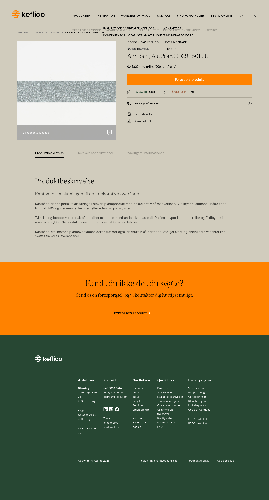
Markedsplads (166, 422)
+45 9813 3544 (112, 388)
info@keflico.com (114, 392)
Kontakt (164, 15)
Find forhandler (190, 15)
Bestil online (221, 15)
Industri (137, 396)
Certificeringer (197, 396)
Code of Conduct (199, 409)
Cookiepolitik (225, 460)
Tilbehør (54, 32)
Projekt (137, 401)
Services (138, 405)
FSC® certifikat (197, 419)
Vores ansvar (196, 388)
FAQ (160, 426)
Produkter (81, 15)
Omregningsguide (168, 405)
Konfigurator (165, 418)
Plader (39, 32)
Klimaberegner (197, 401)
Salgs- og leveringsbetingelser (159, 460)
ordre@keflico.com (115, 396)
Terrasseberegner (168, 401)
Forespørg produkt (189, 79)
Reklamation (111, 427)
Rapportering (196, 392)
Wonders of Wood (135, 15)
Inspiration (106, 15)
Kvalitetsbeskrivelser (170, 396)
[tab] (49, 154)
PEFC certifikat (197, 423)
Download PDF (139, 121)
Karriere (138, 418)
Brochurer (163, 388)
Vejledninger (165, 392)
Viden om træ (141, 409)
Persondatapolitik (198, 460)
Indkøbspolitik (197, 405)
